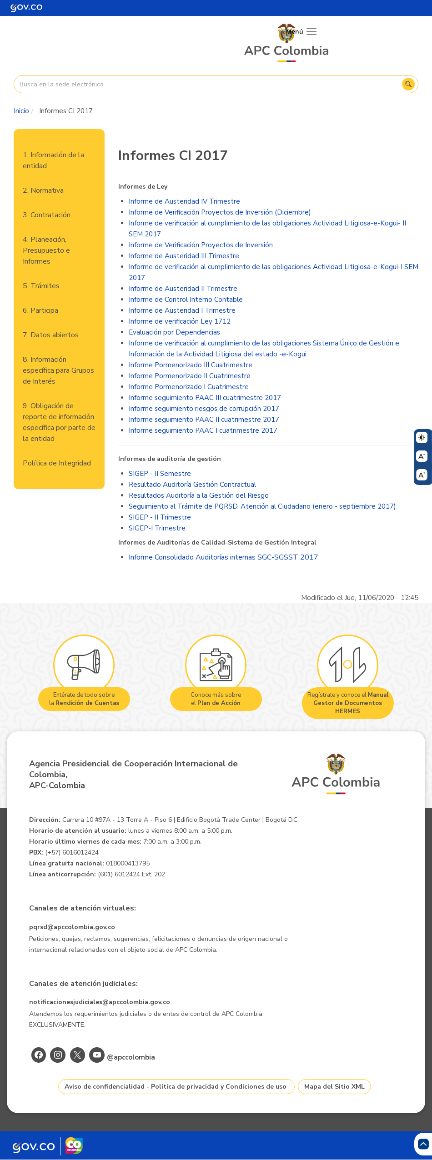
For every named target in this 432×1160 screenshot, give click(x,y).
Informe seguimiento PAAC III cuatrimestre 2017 (205, 397)
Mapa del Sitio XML (334, 1086)
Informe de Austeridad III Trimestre (184, 255)
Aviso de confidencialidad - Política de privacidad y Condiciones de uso (175, 1086)
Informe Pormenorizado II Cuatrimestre (190, 375)
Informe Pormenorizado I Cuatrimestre (189, 386)
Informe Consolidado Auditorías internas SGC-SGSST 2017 (223, 557)
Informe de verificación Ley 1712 (180, 321)
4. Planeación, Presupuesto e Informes (46, 250)
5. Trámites (41, 286)
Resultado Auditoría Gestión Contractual (192, 484)
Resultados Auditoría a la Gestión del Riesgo (199, 495)
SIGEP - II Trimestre (160, 517)
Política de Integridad (57, 463)
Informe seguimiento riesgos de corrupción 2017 (204, 408)
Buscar (408, 84)
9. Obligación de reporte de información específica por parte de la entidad (59, 422)
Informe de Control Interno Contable (186, 299)
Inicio (21, 110)
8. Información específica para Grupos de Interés (58, 370)
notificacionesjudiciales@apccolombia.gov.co (99, 1002)
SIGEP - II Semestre (160, 473)
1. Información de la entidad (53, 160)
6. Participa (40, 310)
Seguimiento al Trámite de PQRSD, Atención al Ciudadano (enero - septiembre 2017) (262, 506)
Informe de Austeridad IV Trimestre (184, 201)
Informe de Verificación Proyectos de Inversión (201, 245)
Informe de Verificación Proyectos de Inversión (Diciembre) (220, 212)
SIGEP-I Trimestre (157, 528)
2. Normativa (43, 190)
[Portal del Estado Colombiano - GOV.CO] (26, 8)
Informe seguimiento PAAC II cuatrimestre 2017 (204, 419)
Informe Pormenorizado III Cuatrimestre (190, 365)
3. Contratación (46, 215)
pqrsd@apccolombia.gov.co (72, 927)
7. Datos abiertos (51, 335)
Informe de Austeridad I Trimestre (182, 310)
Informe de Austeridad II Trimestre (183, 288)
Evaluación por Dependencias (174, 332)
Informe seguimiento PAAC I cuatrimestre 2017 (203, 430)
